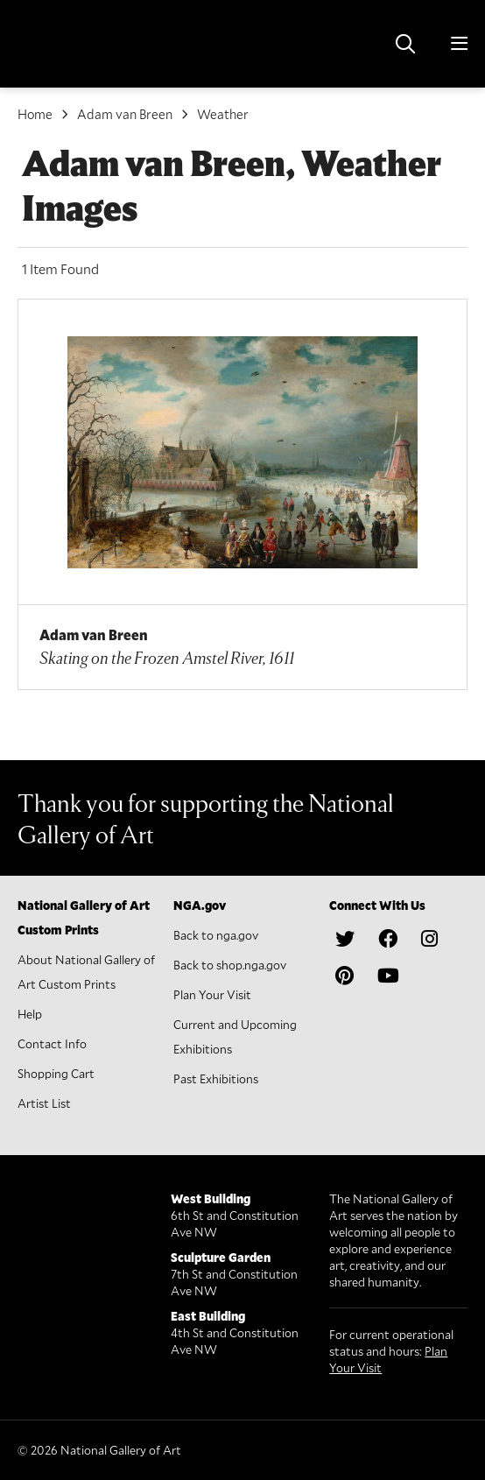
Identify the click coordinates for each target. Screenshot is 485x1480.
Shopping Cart (56, 1073)
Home (35, 114)
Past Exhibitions (215, 1078)
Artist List (44, 1103)
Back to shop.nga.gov (229, 964)
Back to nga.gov (215, 935)
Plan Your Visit (212, 994)
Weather (223, 114)
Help (30, 1013)
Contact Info (52, 1043)
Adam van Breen (124, 114)
